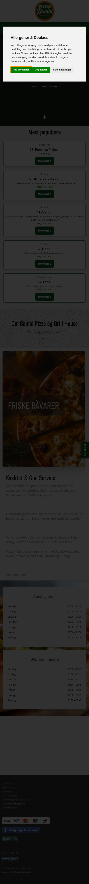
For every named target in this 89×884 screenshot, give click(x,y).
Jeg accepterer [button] (21, 69)
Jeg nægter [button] (41, 69)
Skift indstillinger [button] (62, 69)
